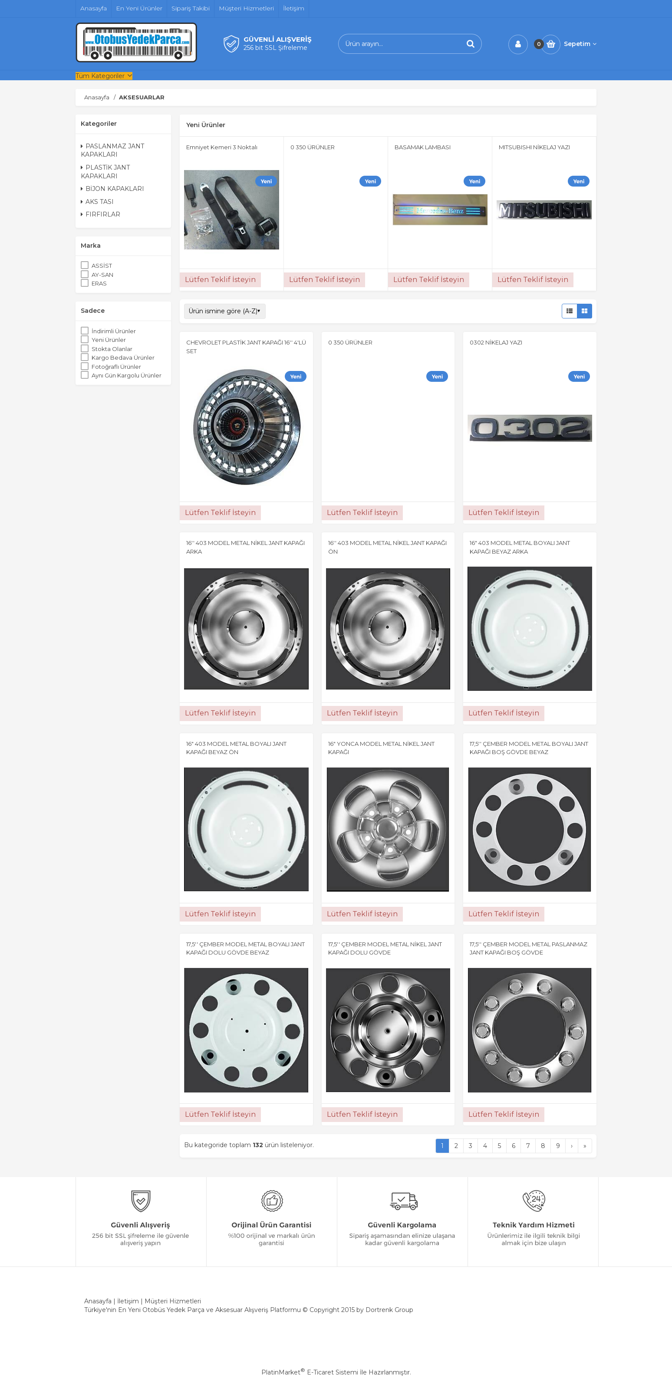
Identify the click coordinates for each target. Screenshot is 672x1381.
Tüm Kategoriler (100, 76)
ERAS (99, 283)
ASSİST (102, 265)
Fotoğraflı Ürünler (116, 366)
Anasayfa (98, 1301)
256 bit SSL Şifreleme (275, 48)
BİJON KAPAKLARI (112, 189)
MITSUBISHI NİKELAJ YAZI (534, 147)
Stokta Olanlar (112, 348)
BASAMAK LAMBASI (423, 147)
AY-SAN (102, 274)
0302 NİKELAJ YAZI (496, 342)
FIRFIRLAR (100, 214)
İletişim (128, 1301)
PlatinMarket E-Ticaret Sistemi (309, 1372)
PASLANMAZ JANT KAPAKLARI (112, 150)
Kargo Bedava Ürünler (123, 357)
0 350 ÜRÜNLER (312, 147)
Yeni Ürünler (109, 339)
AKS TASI (97, 202)
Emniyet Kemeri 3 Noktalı (221, 147)
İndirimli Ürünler (114, 331)
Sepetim (580, 44)
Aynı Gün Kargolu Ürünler (126, 375)
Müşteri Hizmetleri (173, 1301)
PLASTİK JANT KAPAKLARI (105, 172)
